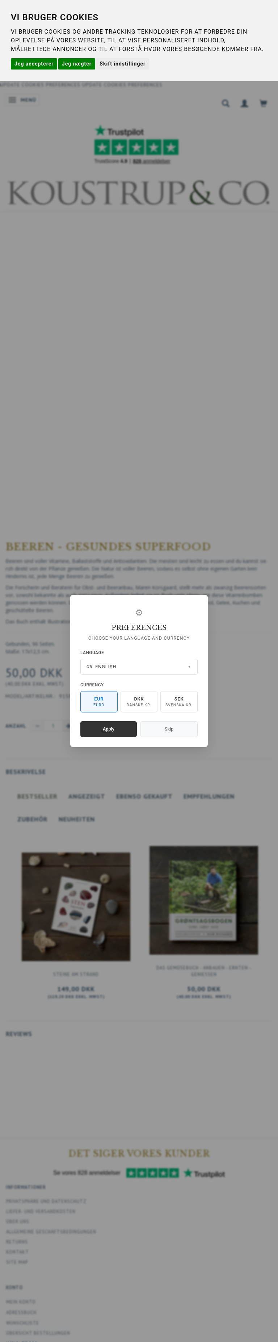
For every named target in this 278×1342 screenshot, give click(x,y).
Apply (108, 729)
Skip (169, 729)
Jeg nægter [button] (77, 64)
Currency (92, 684)
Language (92, 652)
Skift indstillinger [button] (123, 64)
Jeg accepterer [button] (34, 64)
